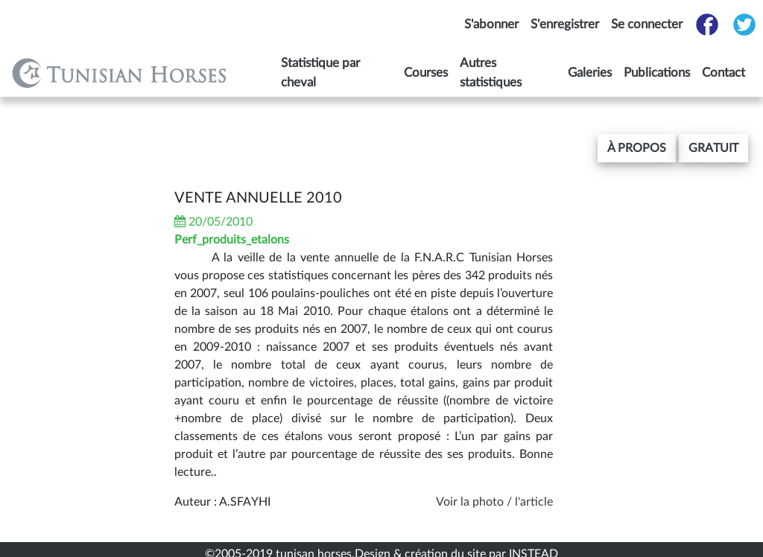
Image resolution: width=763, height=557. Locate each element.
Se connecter (647, 24)
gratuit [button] (713, 148)
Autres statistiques (491, 73)
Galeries (590, 72)
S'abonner (491, 24)
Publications (657, 72)
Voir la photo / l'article (494, 502)
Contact (723, 72)
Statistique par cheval (320, 73)
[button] (637, 148)
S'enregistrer (565, 24)
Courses (426, 72)
